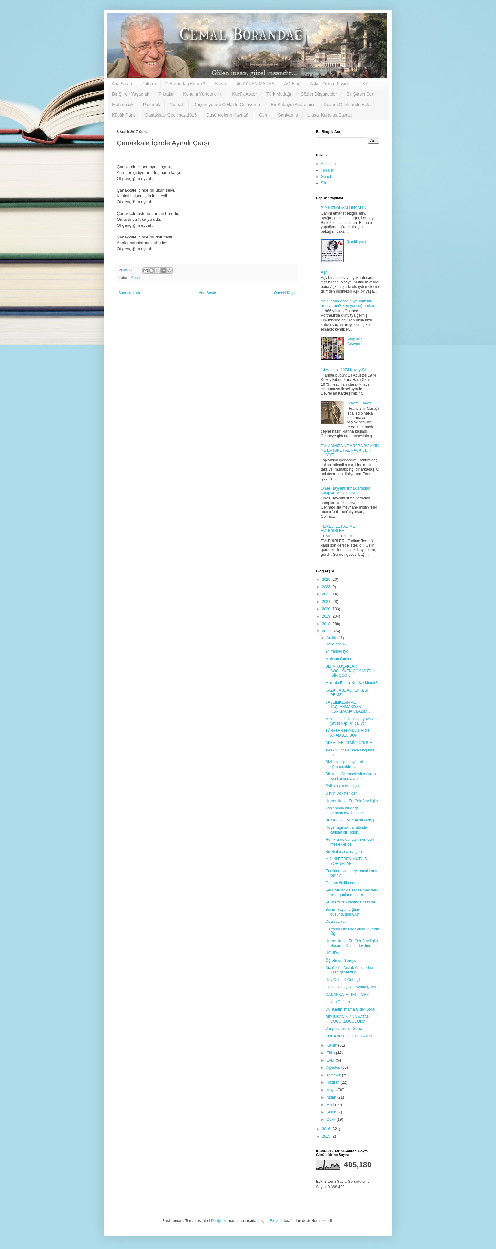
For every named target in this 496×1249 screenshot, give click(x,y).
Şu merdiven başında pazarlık (351, 902)
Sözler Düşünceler (319, 94)
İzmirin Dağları (338, 1002)
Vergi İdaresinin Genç (344, 1028)
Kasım (332, 1045)
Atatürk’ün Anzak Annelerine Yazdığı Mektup (349, 970)
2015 (327, 1136)
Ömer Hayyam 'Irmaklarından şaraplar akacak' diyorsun (345, 490)
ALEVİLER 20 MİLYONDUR (349, 742)
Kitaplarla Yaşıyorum (355, 341)
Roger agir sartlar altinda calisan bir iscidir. (346, 829)
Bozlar (221, 83)
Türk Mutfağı (278, 94)
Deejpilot (218, 1221)
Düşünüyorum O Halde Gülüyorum (227, 104)
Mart (330, 1104)
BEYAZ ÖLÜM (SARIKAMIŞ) (350, 820)
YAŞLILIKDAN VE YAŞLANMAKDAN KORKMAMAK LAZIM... (348, 707)
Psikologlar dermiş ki (343, 786)
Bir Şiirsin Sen (360, 94)
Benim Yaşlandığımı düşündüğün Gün (342, 911)
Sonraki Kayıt (129, 293)
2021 (327, 601)
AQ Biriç (292, 83)
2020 (327, 609)
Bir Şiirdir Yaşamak (130, 94)
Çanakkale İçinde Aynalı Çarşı (351, 987)
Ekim (331, 1053)
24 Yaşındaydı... (339, 651)
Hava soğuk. (336, 644)
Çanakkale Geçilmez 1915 (171, 114)
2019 (327, 616)
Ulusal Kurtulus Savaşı (329, 114)
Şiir (323, 183)
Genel (135, 278)
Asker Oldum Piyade (330, 83)
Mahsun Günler (338, 659)
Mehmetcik (122, 104)
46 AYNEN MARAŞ (256, 83)
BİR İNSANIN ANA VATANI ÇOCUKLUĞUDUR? (348, 1019)
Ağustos (333, 1067)
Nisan (331, 1097)
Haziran (333, 1082)
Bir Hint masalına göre (344, 851)
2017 (327, 631)
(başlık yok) (356, 241)
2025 (327, 579)
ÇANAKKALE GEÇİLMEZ (347, 994)
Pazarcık (151, 104)
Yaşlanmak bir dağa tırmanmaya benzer (344, 810)
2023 (327, 587)
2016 (327, 1129)
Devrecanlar (336, 921)
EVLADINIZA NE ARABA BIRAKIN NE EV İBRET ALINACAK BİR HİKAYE (350, 450)
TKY (364, 83)
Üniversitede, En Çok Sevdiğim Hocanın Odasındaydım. (352, 943)
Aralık (331, 638)
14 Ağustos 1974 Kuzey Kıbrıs (346, 370)
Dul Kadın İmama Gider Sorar (350, 1009)
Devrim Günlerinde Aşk (346, 104)
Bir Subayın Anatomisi (292, 104)
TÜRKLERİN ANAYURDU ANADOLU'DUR (347, 732)
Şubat (332, 1112)
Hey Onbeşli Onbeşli (343, 980)
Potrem (149, 83)
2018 (327, 624)
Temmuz (334, 1075)
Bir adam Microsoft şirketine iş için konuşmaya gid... (351, 776)
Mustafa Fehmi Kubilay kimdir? (351, 683)
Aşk (324, 272)
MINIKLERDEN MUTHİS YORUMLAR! (346, 861)
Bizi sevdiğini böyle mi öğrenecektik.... (344, 764)
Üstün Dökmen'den (342, 793)
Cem (264, 114)
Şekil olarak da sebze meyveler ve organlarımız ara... (352, 892)
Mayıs (332, 1090)
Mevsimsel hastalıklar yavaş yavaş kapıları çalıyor (349, 721)
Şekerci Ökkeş (359, 403)
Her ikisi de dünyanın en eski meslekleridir (350, 841)
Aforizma (328, 164)
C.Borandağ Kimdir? (185, 83)
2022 (327, 594)
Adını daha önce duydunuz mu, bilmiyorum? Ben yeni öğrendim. (348, 303)
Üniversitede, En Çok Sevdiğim (352, 801)
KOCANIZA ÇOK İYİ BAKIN (349, 1036)
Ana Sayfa (122, 83)
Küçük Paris (124, 114)
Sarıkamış (288, 114)
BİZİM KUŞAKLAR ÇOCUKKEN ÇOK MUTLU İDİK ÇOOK (350, 671)
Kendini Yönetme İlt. (203, 94)
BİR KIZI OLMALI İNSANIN (344, 208)
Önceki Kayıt (284, 293)
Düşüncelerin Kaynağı (228, 114)
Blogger (276, 1221)
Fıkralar (166, 94)
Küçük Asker (244, 94)
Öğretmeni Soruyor (341, 960)
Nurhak (177, 104)
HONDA (332, 953)
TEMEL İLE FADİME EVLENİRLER (338, 528)
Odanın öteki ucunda (343, 883)
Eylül (331, 1060)
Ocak (331, 1119)
